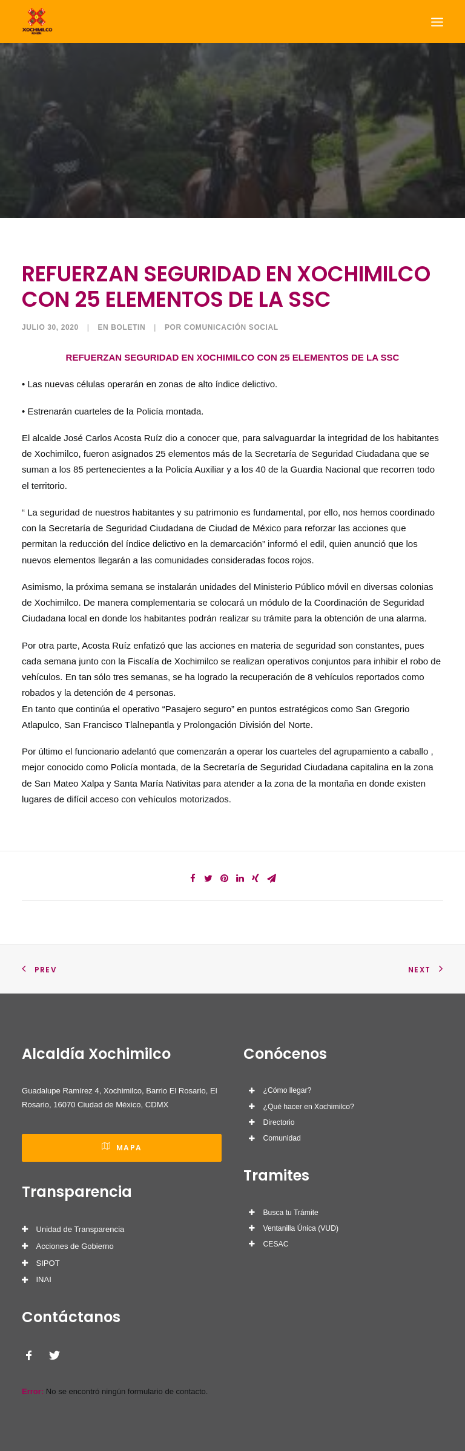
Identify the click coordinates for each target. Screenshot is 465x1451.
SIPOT (48, 1263)
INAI (43, 1279)
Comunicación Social (231, 327)
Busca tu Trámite (290, 1212)
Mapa (122, 1147)
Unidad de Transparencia (80, 1229)
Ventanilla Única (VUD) (300, 1228)
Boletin (128, 327)
